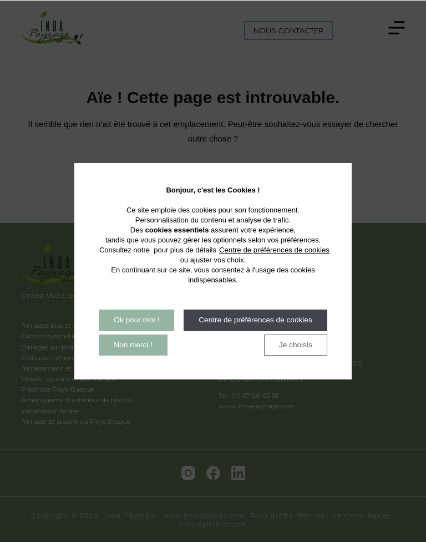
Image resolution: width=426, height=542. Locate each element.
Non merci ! (222, 320)
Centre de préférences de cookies (275, 249)
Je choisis (139, 345)
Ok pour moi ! (138, 320)
